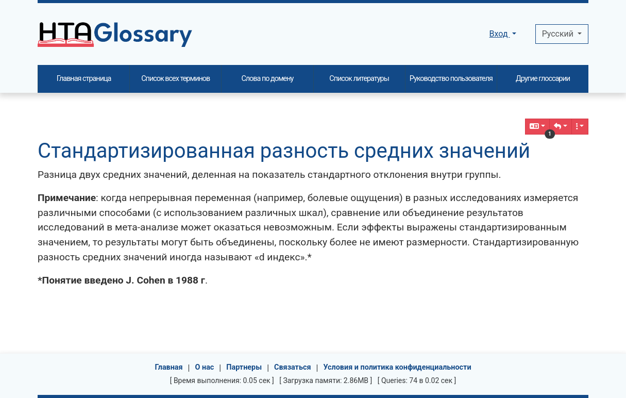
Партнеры (244, 367)
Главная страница (84, 78)
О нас (204, 367)
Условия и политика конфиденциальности (397, 367)
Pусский (559, 34)
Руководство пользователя (451, 78)
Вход (499, 34)
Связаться (292, 367)
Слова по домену (267, 78)
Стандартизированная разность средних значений (284, 151)
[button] (560, 127)
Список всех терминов (175, 78)
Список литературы (359, 78)
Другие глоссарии (543, 78)
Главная (168, 367)
